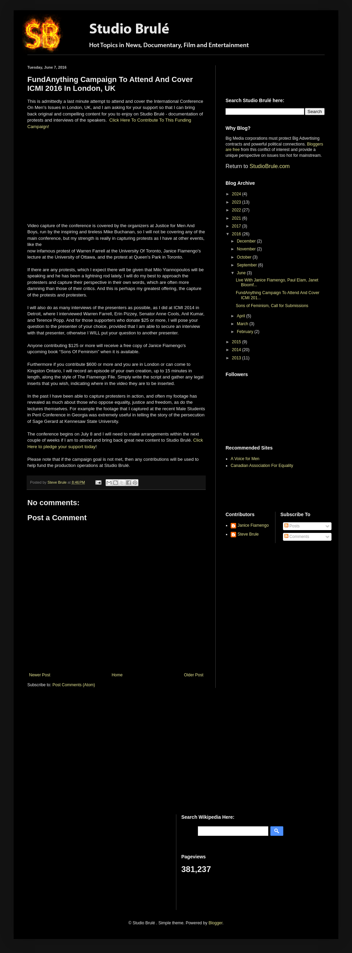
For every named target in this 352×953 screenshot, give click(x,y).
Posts (292, 526)
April (241, 316)
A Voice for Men (245, 458)
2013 (237, 358)
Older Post (193, 675)
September (247, 265)
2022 (237, 210)
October (245, 257)
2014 (237, 349)
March (243, 323)
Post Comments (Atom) (73, 684)
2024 (237, 194)
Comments (296, 536)
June (242, 273)
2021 (237, 218)
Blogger (215, 923)
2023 (237, 202)
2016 (237, 234)
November (247, 249)
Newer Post (39, 675)
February (245, 331)
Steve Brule (248, 534)
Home (117, 675)
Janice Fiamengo (253, 525)
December (247, 241)
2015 (237, 342)
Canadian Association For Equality (262, 465)
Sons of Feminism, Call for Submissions (272, 305)
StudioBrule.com (269, 166)
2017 (237, 226)
